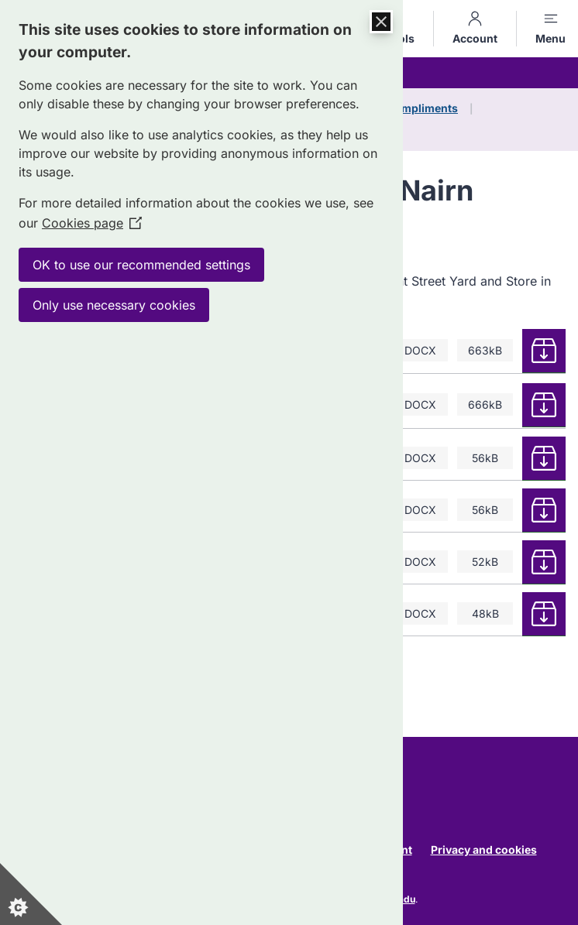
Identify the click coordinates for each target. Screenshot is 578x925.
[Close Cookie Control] (381, 21)
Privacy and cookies (484, 849)
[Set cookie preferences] (31, 894)
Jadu (404, 899)
